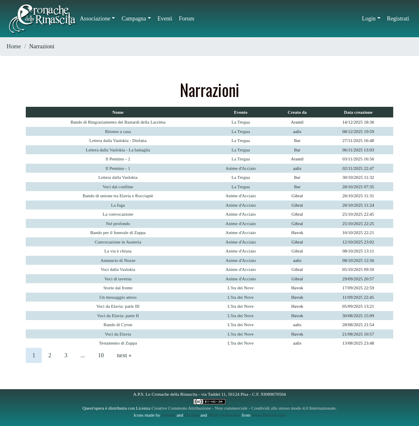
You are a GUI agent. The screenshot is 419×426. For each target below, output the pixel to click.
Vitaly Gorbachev (224, 414)
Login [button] (369, 19)
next (124, 355)
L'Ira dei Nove (241, 287)
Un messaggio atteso (118, 297)
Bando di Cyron (118, 324)
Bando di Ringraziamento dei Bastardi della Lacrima (117, 121)
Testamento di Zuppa (118, 342)
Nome (118, 112)
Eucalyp (191, 414)
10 (101, 355)
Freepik (168, 414)
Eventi (165, 19)
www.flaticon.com (269, 414)
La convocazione (118, 214)
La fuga (118, 205)
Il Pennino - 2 (118, 158)
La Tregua (241, 121)
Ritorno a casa (118, 131)
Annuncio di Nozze (117, 260)
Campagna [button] (134, 19)
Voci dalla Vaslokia (118, 269)
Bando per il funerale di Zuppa (118, 232)
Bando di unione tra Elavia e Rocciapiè (118, 195)
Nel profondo (118, 223)
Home (14, 46)
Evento (241, 112)
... (83, 355)
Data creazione (358, 112)
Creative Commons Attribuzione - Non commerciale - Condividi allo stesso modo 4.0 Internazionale (243, 408)
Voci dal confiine (118, 186)
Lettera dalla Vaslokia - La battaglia (118, 149)
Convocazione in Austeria (118, 241)
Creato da (297, 112)
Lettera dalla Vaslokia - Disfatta (117, 140)
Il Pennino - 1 (118, 168)
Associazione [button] (95, 19)
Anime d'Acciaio (240, 168)
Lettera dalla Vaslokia (117, 177)
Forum (186, 19)
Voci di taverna (117, 278)
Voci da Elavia (118, 333)
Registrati (398, 19)
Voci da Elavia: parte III (117, 306)
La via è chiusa (117, 250)
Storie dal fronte (117, 287)
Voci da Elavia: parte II (118, 315)
